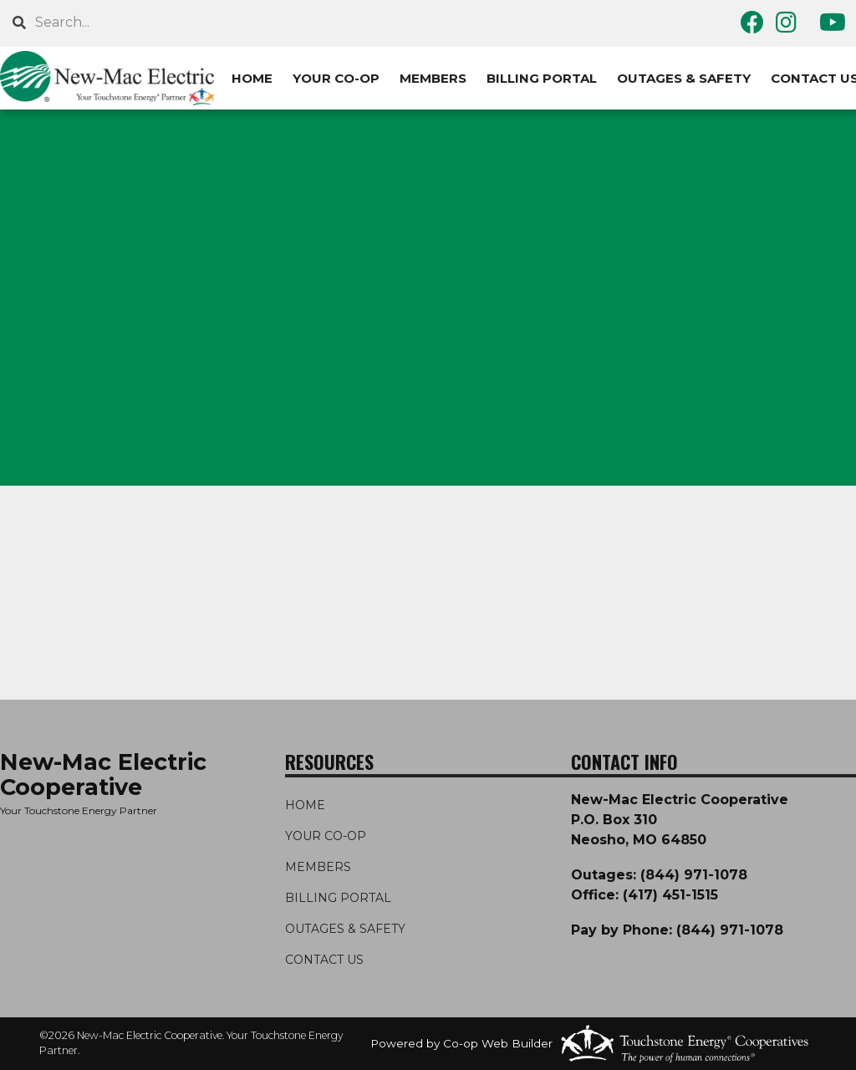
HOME (252, 78)
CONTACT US (324, 959)
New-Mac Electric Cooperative (103, 774)
